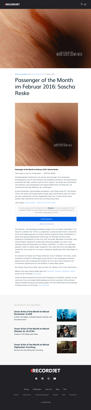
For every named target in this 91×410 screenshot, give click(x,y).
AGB (63, 395)
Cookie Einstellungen (42, 395)
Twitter (72, 271)
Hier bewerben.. (44, 285)
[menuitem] (81, 4)
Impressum (72, 395)
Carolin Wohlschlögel (37, 74)
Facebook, (50, 271)
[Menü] (85, 4)
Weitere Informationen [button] (46, 224)
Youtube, (58, 271)
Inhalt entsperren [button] (46, 219)
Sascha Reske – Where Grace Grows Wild (40, 203)
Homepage (37, 274)
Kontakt (55, 395)
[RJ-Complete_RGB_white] (12, 4)
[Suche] (81, 4)
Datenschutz (27, 395)
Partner (16, 395)
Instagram (65, 271)
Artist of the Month (21, 74)
